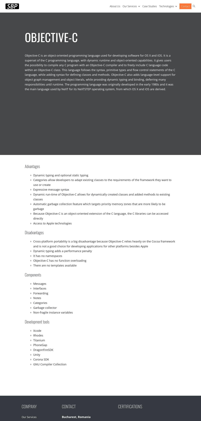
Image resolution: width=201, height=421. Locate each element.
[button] (194, 6)
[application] (138, 6)
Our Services (29, 417)
